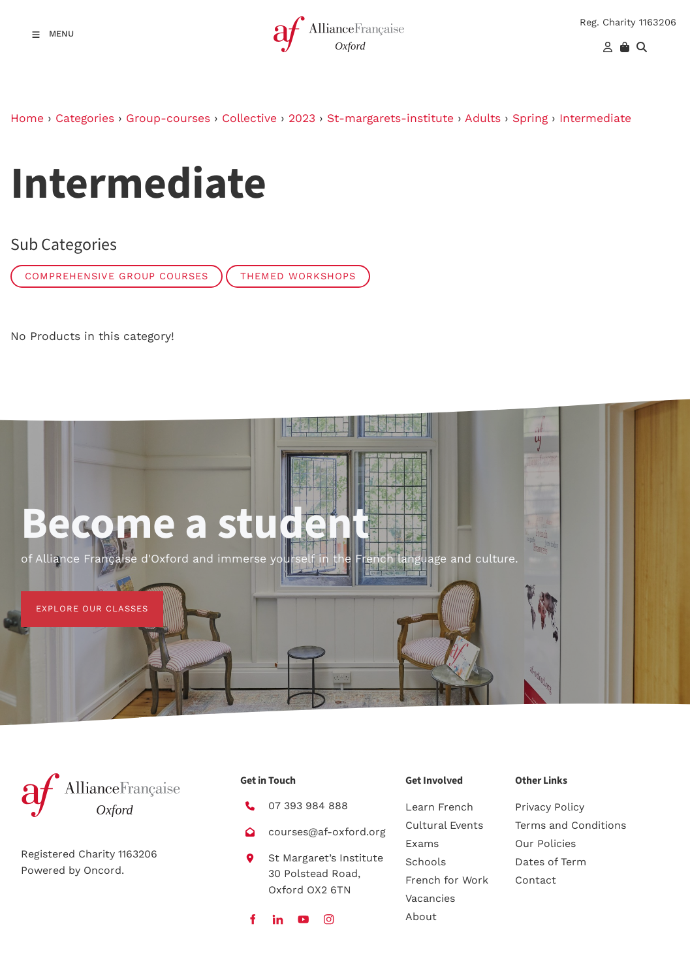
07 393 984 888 (308, 805)
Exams (422, 843)
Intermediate (595, 118)
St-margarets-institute (390, 118)
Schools (425, 862)
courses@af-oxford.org (327, 832)
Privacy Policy (549, 807)
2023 (302, 118)
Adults (483, 118)
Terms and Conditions (570, 825)
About (421, 916)
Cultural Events (444, 825)
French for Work (446, 880)
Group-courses (168, 118)
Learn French (439, 807)
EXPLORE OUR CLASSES (77, 599)
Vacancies (430, 898)
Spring (530, 118)
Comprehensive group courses (116, 276)
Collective (249, 118)
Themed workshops (298, 276)
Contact (535, 880)
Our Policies (545, 843)
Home (27, 118)
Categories (84, 118)
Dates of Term (550, 862)
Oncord (102, 870)
